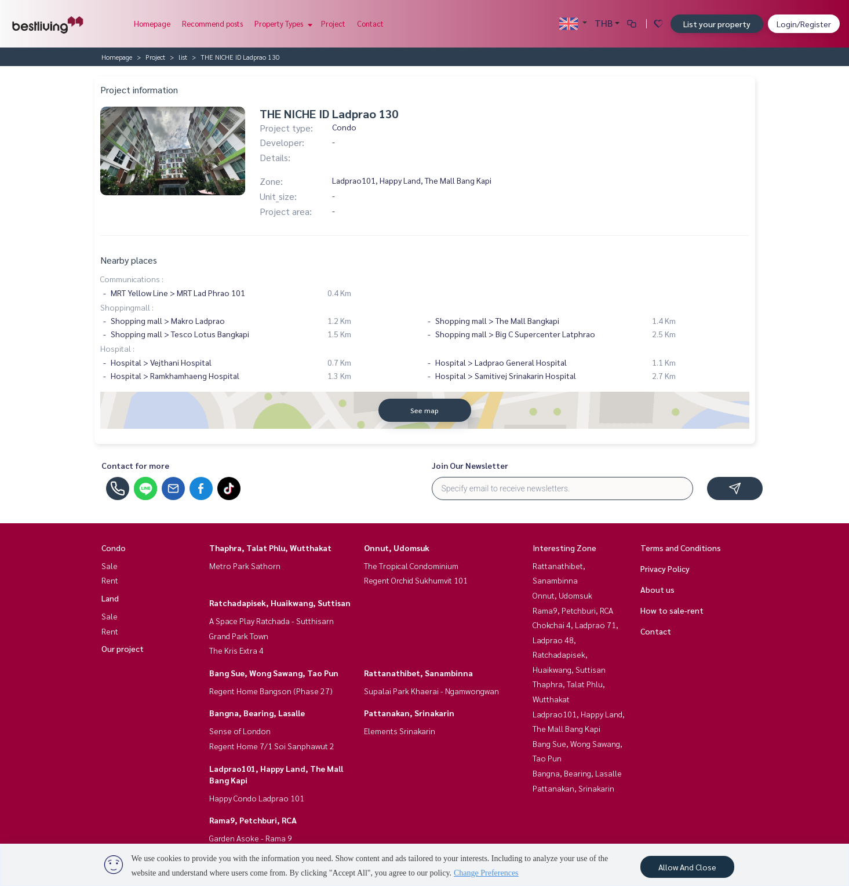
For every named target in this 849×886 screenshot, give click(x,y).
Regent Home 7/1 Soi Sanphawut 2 (271, 746)
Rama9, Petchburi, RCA (253, 820)
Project (333, 23)
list (182, 56)
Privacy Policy (665, 568)
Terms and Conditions (680, 547)
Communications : (131, 279)
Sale (109, 565)
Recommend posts (212, 23)
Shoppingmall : (127, 307)
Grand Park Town (238, 635)
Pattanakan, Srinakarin (409, 713)
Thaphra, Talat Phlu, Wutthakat (270, 547)
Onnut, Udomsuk (396, 547)
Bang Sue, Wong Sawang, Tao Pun (273, 673)
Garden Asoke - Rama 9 (250, 838)
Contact (370, 23)
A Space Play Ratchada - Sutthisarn (271, 620)
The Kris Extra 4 (236, 650)
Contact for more (135, 465)
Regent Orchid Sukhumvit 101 (416, 580)
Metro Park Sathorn (244, 565)
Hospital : (117, 348)
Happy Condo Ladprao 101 (256, 798)
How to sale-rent (672, 610)
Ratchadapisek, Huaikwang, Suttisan (280, 602)
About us (657, 589)
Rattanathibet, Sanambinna (418, 673)
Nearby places (128, 260)
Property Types (281, 23)
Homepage (152, 23)
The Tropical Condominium (411, 565)
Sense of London (240, 730)
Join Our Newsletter (470, 465)
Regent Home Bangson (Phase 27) (271, 691)
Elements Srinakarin (399, 730)
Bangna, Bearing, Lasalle (257, 713)
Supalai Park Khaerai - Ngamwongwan (431, 691)
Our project (122, 648)
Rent (109, 580)
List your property (716, 24)
